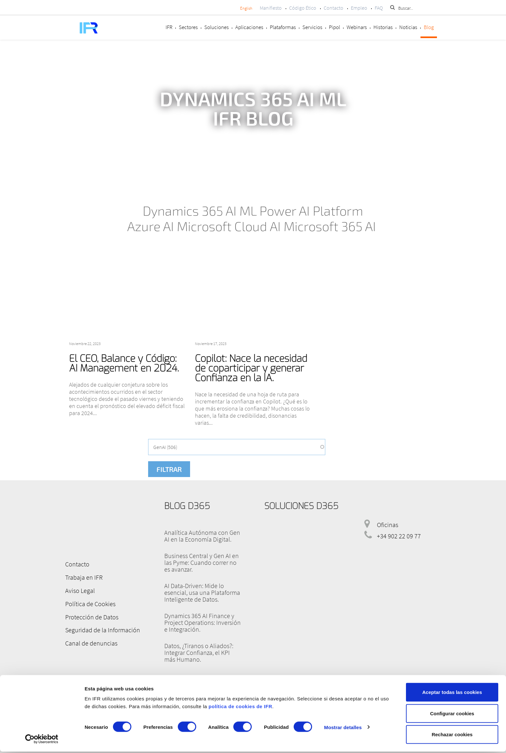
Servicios (312, 27)
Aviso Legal (79, 590)
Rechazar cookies (452, 735)
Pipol (334, 27)
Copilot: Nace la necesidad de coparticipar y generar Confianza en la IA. (251, 368)
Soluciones (216, 27)
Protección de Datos (90, 616)
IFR (169, 27)
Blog (429, 27)
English (246, 8)
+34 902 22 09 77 (399, 536)
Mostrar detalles (343, 728)
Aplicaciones (249, 27)
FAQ (379, 8)
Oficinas (387, 525)
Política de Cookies (89, 603)
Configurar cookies (452, 714)
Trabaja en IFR (83, 577)
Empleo (359, 8)
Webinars (357, 27)
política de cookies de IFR (240, 707)
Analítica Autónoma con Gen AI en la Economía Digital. (202, 536)
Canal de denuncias (90, 641)
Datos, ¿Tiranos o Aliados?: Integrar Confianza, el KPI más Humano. (198, 652)
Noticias (408, 27)
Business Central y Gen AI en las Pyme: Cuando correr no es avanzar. (201, 562)
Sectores (188, 27)
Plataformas (283, 27)
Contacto (333, 8)
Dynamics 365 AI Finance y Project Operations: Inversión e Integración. (202, 622)
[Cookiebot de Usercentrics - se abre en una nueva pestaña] (42, 740)
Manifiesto (271, 8)
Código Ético (302, 8)
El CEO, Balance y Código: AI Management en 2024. (124, 363)
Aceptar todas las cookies (452, 693)
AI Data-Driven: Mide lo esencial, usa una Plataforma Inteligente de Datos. (202, 592)
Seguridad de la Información (101, 629)
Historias (383, 27)
